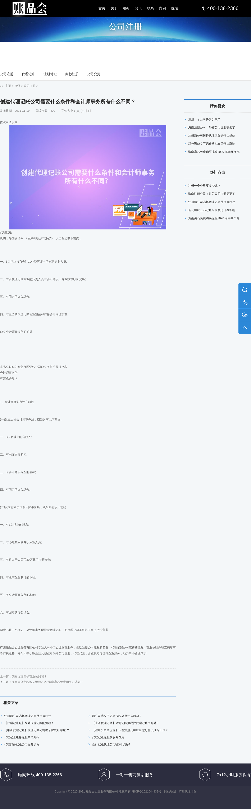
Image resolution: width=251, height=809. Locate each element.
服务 (126, 8)
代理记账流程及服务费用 (108, 737)
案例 (162, 8)
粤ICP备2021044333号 (146, 791)
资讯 (138, 8)
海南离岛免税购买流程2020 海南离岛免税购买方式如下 (47, 682)
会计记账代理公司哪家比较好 (111, 744)
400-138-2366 (222, 8)
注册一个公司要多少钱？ (204, 119)
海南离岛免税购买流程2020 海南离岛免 (213, 151)
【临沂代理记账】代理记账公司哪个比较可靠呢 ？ (36, 730)
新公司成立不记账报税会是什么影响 (211, 143)
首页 (102, 8)
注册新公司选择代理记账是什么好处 (27, 716)
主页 (8, 85)
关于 (114, 8)
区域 (174, 8)
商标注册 (72, 74)
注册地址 (50, 74)
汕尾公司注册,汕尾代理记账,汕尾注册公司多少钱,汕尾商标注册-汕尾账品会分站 (30, 8)
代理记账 (28, 74)
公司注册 (6, 74)
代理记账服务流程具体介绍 (21, 737)
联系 (150, 8)
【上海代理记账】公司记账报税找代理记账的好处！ (125, 723)
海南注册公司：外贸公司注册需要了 (211, 127)
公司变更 (93, 74)
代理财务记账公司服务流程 (21, 744)
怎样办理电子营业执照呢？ (29, 676)
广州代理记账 (187, 791)
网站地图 (170, 791)
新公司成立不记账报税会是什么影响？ (117, 716)
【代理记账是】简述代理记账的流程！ (29, 723)
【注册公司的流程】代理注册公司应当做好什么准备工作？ (130, 730)
